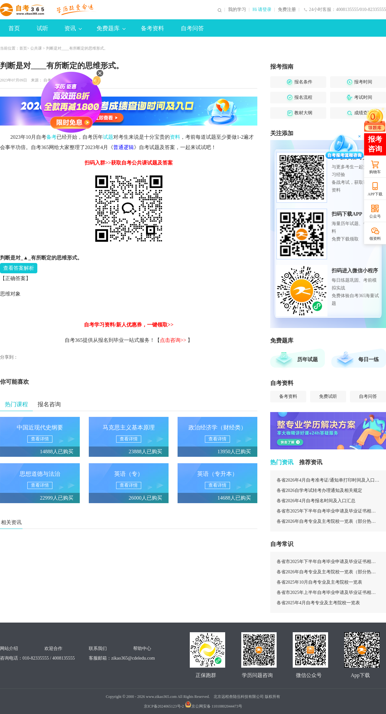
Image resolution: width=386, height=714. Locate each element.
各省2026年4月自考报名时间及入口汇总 (316, 500)
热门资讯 (281, 462)
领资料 (375, 238)
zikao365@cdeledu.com (133, 658)
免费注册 (287, 9)
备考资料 (152, 28)
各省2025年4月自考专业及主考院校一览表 (318, 602)
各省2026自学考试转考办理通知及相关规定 (319, 490)
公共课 (36, 48)
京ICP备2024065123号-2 (164, 706)
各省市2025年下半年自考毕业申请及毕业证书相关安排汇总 (328, 511)
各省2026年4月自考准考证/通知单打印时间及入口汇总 (328, 480)
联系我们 (98, 648)
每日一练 (368, 359)
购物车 (375, 172)
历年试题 (307, 359)
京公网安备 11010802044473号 (214, 706)
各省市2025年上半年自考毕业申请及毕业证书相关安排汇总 (328, 592)
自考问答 (192, 28)
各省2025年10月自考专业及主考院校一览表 (319, 582)
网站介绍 (9, 648)
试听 (42, 28)
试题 (108, 137)
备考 (51, 137)
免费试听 (328, 396)
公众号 (375, 216)
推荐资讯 (310, 462)
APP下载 (375, 194)
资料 (175, 137)
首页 (14, 28)
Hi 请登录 (262, 9)
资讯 (73, 28)
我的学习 (237, 9)
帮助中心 (142, 648)
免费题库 (110, 28)
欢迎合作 (53, 648)
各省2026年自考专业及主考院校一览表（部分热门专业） (328, 521)
